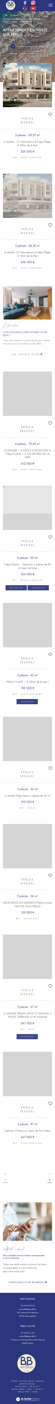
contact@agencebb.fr (27, 1309)
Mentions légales (18, 1389)
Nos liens (39, 1389)
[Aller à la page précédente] (5, 1174)
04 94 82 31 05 (27, 1332)
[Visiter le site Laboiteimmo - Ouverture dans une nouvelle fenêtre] (27, 1397)
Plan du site (34, 1386)
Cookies (35, 1392)
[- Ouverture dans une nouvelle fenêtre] (26, 1363)
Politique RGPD (23, 1391)
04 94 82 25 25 (27, 1305)
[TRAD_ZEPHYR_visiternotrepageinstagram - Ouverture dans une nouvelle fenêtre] (33, 4)
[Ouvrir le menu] (50, 5)
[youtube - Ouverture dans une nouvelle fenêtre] (33, 9)
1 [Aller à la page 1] (5, 1180)
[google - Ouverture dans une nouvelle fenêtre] (25, 9)
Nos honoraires (21, 1386)
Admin (30, 1389)
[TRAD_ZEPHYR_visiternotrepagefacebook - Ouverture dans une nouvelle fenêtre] (25, 4)
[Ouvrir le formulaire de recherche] (43, 5)
